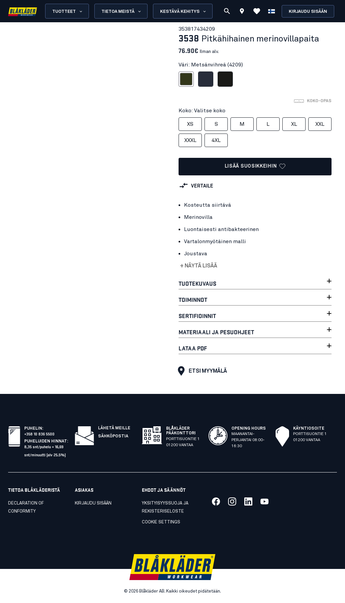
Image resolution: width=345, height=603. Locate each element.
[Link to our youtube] (264, 501)
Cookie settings (161, 522)
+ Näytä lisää (198, 265)
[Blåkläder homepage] (22, 11)
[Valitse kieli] (271, 11)
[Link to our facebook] (216, 501)
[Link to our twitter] (232, 501)
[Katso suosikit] (256, 11)
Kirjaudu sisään (308, 11)
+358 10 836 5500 (39, 433)
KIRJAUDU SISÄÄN (93, 503)
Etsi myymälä (201, 371)
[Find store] (241, 12)
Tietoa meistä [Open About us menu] (121, 11)
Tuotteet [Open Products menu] (67, 11)
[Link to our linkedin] (248, 501)
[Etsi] (227, 11)
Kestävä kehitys (183, 11)
